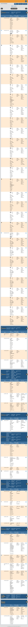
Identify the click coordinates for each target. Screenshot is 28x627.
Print (16, 3)
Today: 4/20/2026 (14, 8)
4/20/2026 (14, 6)
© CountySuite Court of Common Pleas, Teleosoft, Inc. (14, 626)
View (20, 3)
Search (25, 3)
